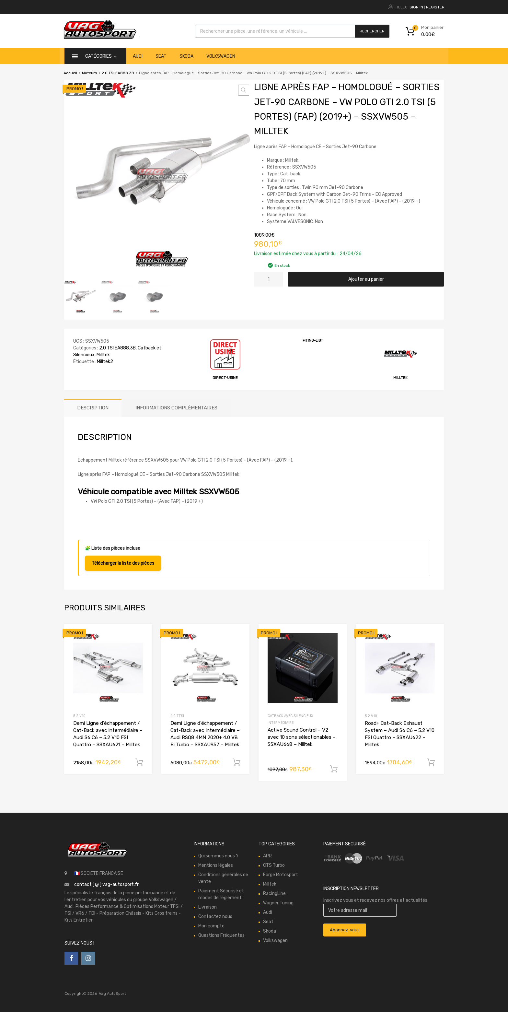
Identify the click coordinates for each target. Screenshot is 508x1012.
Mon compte (211, 926)
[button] (243, 90)
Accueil (70, 73)
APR (267, 856)
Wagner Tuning (278, 903)
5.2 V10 (79, 716)
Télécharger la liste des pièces (123, 563)
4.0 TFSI (177, 716)
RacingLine (274, 893)
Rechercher (372, 31)
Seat (161, 56)
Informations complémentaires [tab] (176, 408)
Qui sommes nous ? (218, 856)
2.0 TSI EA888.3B (118, 73)
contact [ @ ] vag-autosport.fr (106, 884)
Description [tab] (93, 408)
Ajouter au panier (366, 279)
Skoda (186, 56)
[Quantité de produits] (268, 279)
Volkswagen (220, 56)
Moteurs (89, 73)
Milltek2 (105, 361)
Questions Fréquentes (221, 935)
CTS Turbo (274, 865)
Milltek (103, 355)
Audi (138, 56)
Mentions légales (215, 865)
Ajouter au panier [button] (139, 762)
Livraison (207, 907)
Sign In (416, 7)
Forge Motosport (280, 874)
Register (435, 7)
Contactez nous (215, 916)
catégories (101, 56)
